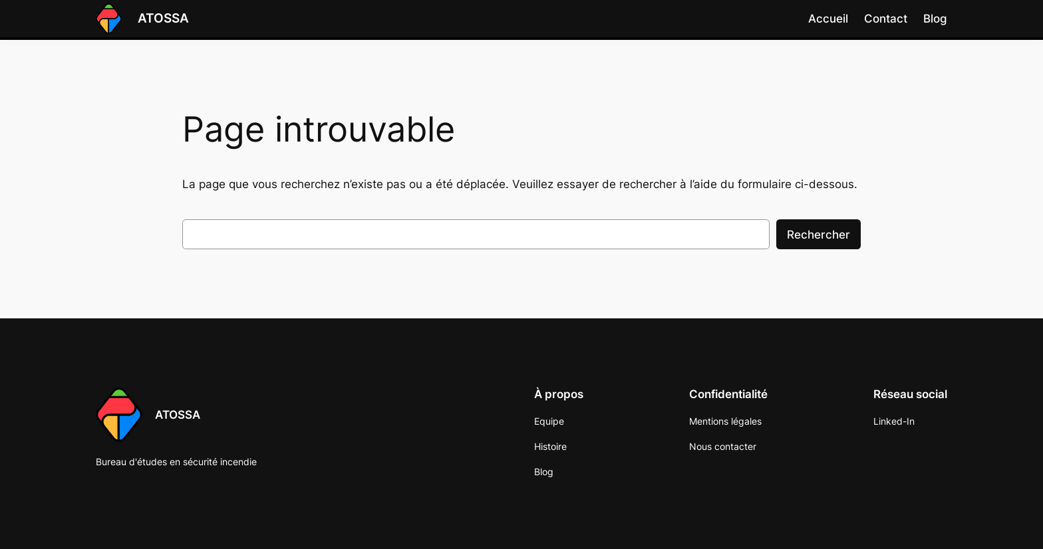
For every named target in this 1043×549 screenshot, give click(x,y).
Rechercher (818, 234)
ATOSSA (163, 18)
